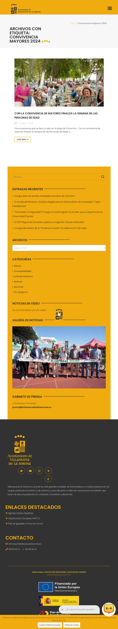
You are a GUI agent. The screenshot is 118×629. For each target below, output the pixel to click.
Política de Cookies (72, 625)
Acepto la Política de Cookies (50, 625)
